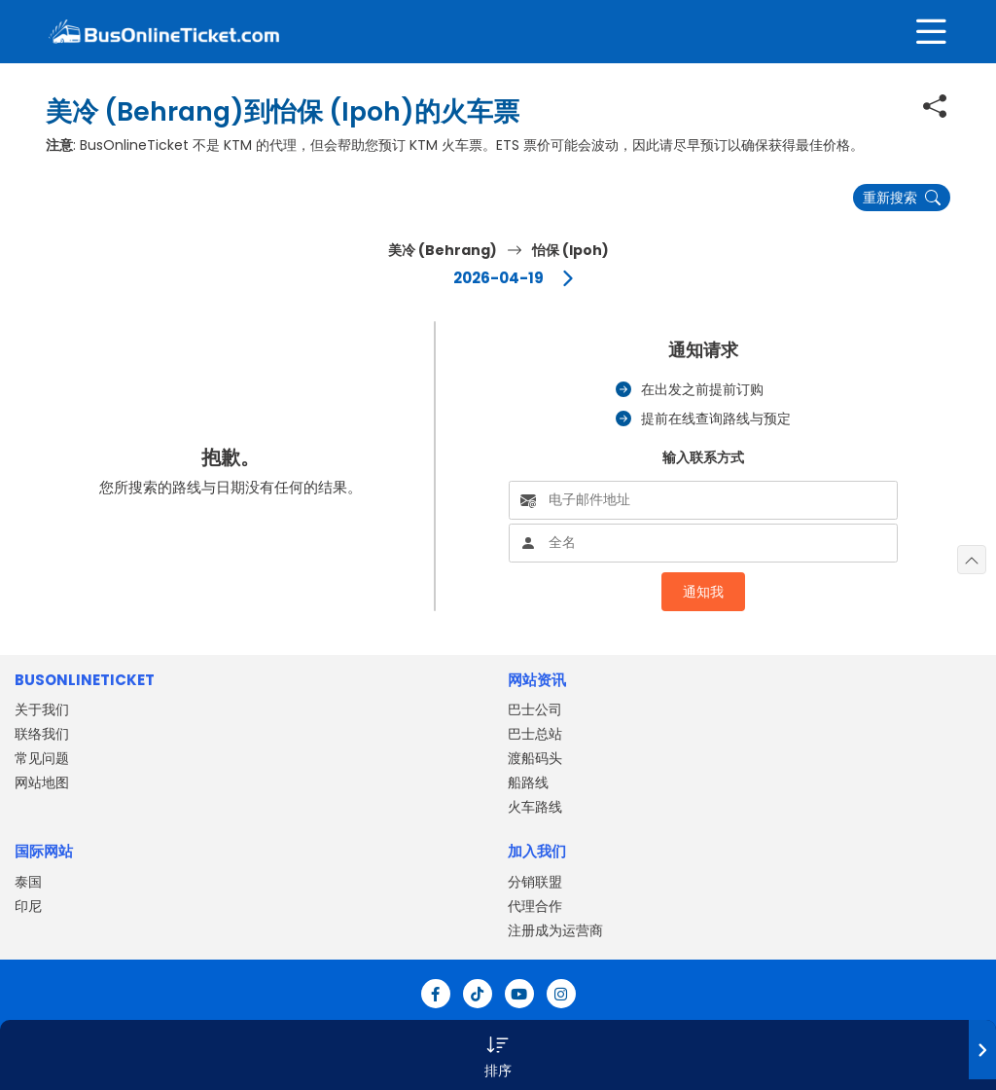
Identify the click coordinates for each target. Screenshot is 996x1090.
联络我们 (42, 734)
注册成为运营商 (555, 930)
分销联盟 (535, 881)
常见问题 (42, 758)
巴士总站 (535, 734)
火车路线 (535, 807)
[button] (498, 1055)
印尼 (28, 906)
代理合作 (535, 906)
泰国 (28, 881)
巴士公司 (535, 709)
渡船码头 (535, 758)
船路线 (528, 782)
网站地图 (42, 782)
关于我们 (42, 709)
